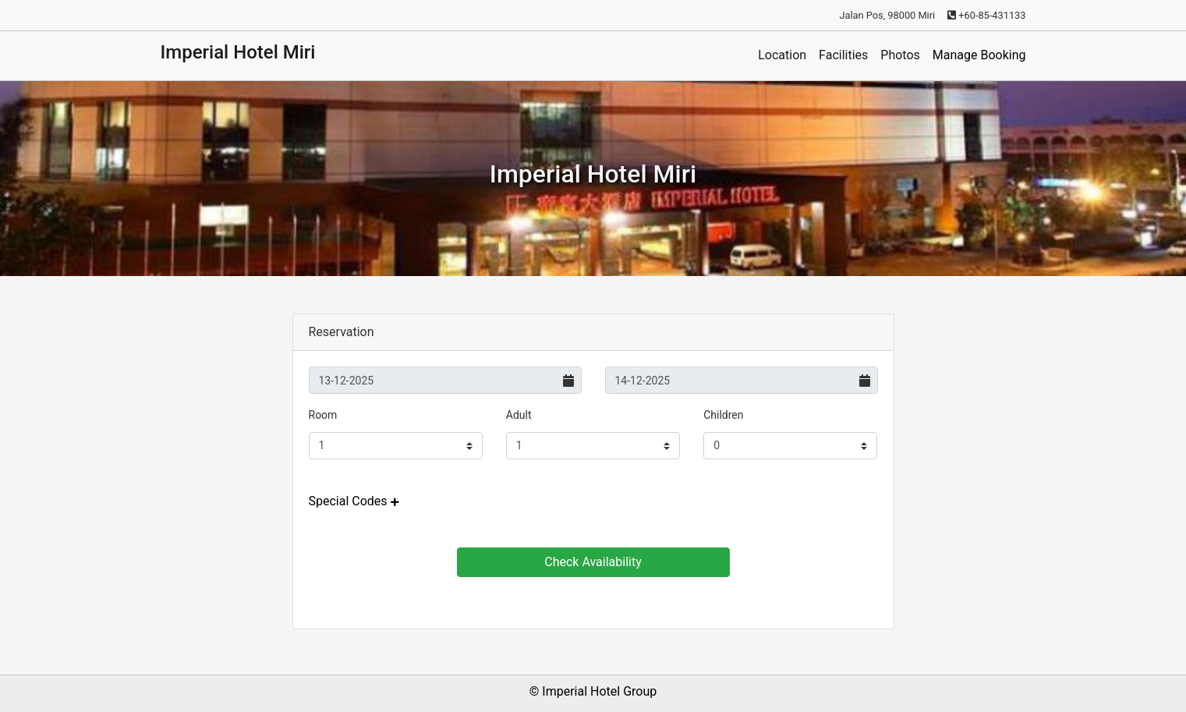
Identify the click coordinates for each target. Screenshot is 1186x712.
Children (723, 415)
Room (323, 415)
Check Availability (593, 561)
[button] (354, 501)
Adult (519, 415)
